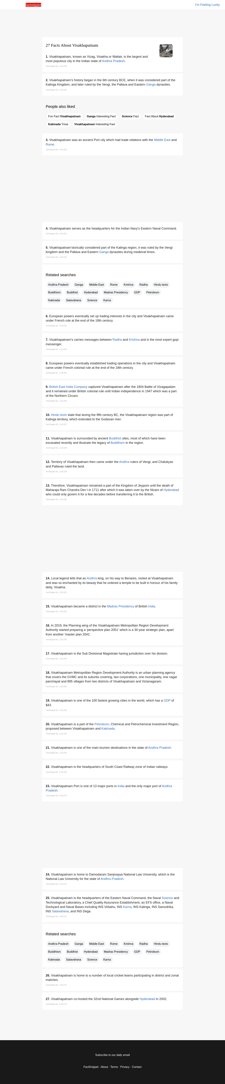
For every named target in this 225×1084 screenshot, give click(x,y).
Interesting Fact (101, 116)
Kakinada (54, 300)
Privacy (124, 1066)
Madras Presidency (116, 292)
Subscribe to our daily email (112, 1054)
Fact (130, 116)
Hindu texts (161, 284)
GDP (137, 292)
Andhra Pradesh (113, 61)
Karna (107, 300)
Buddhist (72, 292)
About (104, 1066)
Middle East (162, 140)
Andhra (124, 462)
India (151, 606)
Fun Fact (64, 116)
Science (92, 300)
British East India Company (68, 387)
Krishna (128, 284)
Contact (137, 1066)
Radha (143, 284)
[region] (112, 23)
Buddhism (54, 292)
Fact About (159, 116)
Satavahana (73, 300)
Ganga (151, 84)
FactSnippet (90, 1066)
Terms (114, 1066)
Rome (50, 144)
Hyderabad (91, 292)
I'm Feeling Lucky (207, 4)
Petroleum (152, 292)
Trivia (58, 124)
